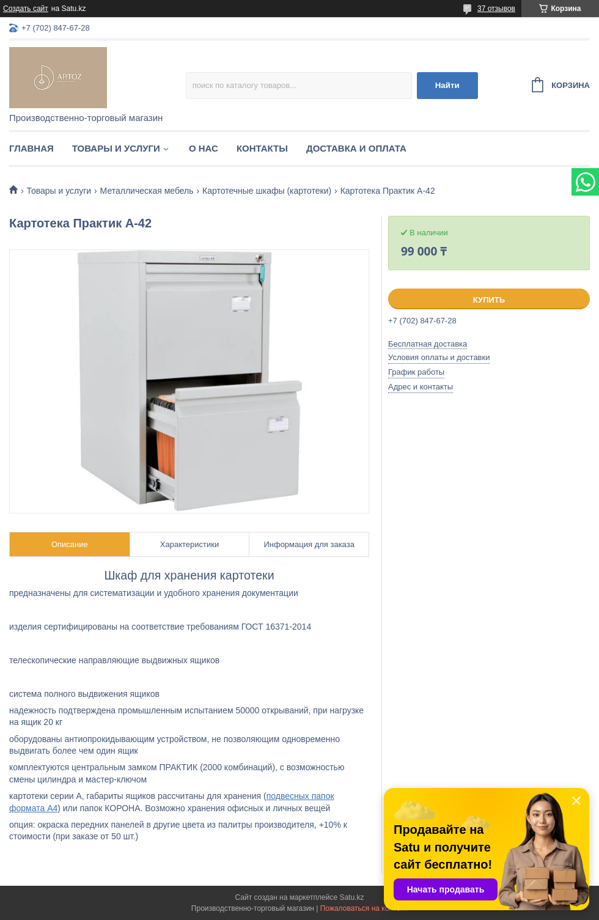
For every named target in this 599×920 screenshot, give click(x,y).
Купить (489, 299)
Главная (31, 148)
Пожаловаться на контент (364, 908)
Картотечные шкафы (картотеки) (266, 191)
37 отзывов (496, 8)
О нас (203, 148)
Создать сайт (25, 8)
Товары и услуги (116, 148)
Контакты (262, 148)
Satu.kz (351, 897)
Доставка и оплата (356, 148)
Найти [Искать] (447, 85)
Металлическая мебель (147, 191)
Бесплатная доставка (427, 343)
